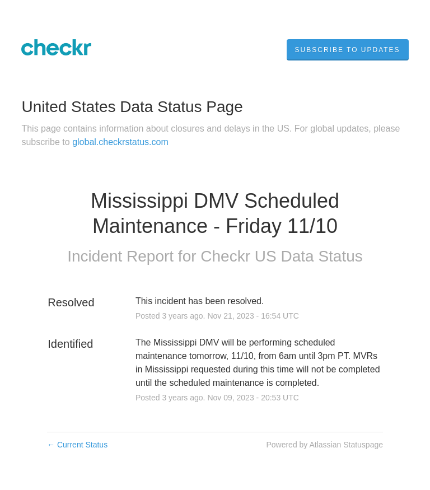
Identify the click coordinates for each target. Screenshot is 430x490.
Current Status (77, 444)
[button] (348, 49)
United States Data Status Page (131, 106)
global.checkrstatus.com (120, 142)
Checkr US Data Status (281, 256)
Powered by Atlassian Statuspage (324, 444)
